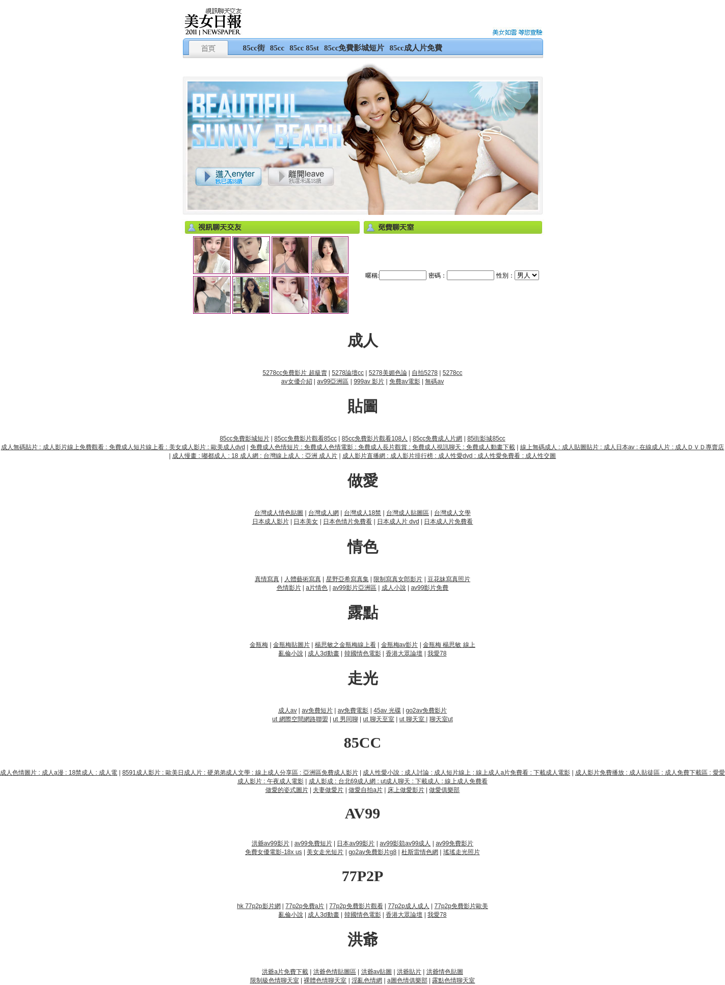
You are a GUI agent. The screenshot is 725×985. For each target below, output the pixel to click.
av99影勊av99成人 (405, 843)
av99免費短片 (313, 843)
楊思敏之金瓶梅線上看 (345, 644)
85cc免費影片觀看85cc (305, 438)
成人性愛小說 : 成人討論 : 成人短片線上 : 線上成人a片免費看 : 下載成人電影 (466, 772)
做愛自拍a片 (365, 790)
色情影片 (289, 587)
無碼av (434, 381)
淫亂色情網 (367, 980)
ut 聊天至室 (378, 719)
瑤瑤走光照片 (461, 852)
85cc (277, 48)
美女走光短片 (325, 852)
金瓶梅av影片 (399, 644)
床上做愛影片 (406, 790)
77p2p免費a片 (304, 906)
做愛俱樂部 (444, 790)
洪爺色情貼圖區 (334, 971)
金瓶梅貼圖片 (291, 644)
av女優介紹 (296, 381)
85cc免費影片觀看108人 (375, 438)
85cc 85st (304, 48)
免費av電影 (404, 381)
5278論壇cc (348, 372)
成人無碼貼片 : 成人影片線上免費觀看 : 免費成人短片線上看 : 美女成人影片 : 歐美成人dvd (123, 447)
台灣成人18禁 (362, 512)
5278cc (453, 372)
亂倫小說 (291, 653)
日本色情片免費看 (347, 521)
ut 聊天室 (412, 719)
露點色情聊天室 (453, 980)
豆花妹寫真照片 (448, 579)
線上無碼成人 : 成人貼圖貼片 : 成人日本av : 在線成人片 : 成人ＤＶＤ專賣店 (622, 447)
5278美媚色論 (388, 372)
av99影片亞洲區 (355, 587)
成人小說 (394, 587)
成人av (287, 710)
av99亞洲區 (332, 381)
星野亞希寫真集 (347, 579)
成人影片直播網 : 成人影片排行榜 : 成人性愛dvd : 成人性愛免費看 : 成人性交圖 (449, 455)
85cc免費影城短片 (354, 48)
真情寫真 (267, 579)
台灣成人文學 (452, 512)
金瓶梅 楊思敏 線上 (449, 644)
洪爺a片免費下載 (285, 971)
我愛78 (436, 653)
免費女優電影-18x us (273, 852)
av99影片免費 (429, 587)
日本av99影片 (355, 843)
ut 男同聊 (345, 719)
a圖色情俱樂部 (407, 980)
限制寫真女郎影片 (397, 579)
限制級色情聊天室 (274, 980)
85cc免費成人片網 (437, 438)
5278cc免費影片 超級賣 (294, 372)
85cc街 (254, 48)
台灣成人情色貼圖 (278, 512)
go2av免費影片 (426, 710)
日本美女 (305, 521)
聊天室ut (441, 719)
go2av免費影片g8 (372, 852)
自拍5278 (425, 372)
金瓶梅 (259, 644)
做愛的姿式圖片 (286, 790)
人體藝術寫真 (302, 579)
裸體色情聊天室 (325, 980)
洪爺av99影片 (270, 843)
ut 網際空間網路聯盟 (300, 719)
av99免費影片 (454, 843)
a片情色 (317, 587)
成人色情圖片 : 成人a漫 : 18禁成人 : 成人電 (58, 772)
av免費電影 (353, 710)
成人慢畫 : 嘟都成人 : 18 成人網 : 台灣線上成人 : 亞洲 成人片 (254, 455)
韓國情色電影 (362, 653)
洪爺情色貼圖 (444, 971)
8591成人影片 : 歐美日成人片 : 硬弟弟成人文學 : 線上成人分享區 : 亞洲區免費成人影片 (240, 772)
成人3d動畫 (323, 653)
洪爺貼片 (409, 971)
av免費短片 (317, 710)
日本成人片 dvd (398, 521)
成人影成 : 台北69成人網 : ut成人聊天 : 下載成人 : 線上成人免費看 (398, 781)
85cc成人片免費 (415, 48)
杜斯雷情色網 (419, 852)
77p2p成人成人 (408, 906)
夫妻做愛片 (328, 790)
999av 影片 (369, 381)
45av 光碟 (386, 710)
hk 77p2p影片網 (258, 906)
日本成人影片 (270, 521)
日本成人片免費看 (448, 521)
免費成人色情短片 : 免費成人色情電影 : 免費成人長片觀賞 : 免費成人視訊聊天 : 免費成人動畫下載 (382, 447)
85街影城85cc (486, 438)
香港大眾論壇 (404, 653)
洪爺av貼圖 (376, 971)
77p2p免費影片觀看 (356, 906)
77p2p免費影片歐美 (461, 906)
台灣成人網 (323, 512)
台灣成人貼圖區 (407, 512)
